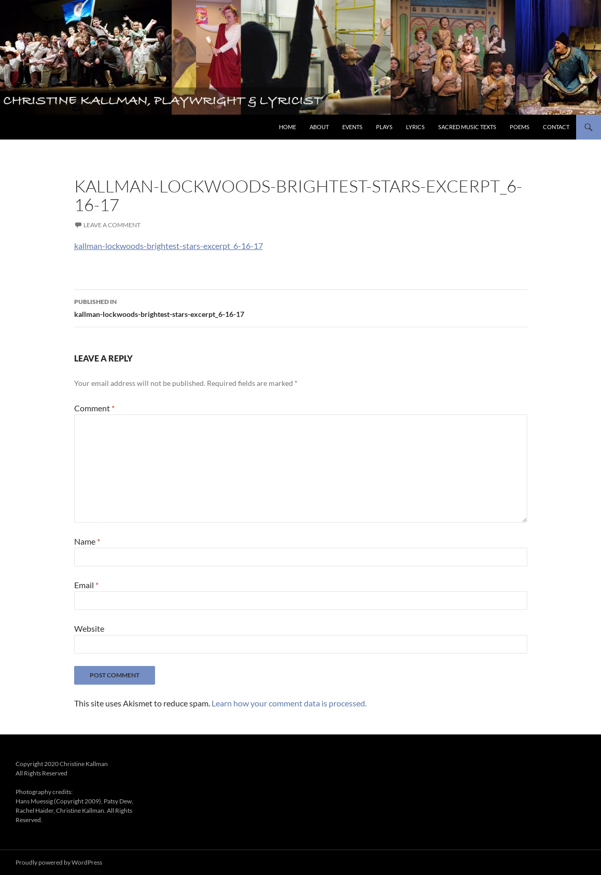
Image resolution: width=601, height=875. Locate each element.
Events (352, 126)
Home (287, 126)
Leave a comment (112, 225)
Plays (384, 126)
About (319, 126)
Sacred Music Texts (467, 126)
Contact (556, 126)
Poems (519, 126)
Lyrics (415, 126)
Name (87, 541)
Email (86, 585)
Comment (94, 408)
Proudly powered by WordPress (59, 862)
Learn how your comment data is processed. (289, 703)
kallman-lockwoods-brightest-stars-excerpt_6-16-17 (168, 246)
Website (89, 628)
